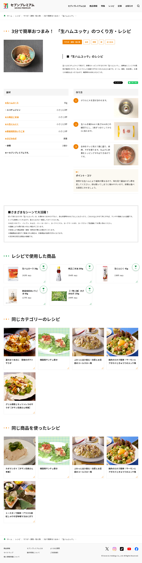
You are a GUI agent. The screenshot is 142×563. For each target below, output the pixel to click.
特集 (103, 5)
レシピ (111, 5)
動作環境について (33, 552)
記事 (120, 5)
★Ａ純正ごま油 (12, 116)
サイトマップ (8, 552)
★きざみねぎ (11, 138)
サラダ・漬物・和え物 (32, 16)
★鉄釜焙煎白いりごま (15, 131)
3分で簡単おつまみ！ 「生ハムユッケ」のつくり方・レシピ (67, 16)
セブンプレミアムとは (77, 5)
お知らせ (129, 5)
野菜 (94, 42)
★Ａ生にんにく (12, 124)
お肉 (86, 42)
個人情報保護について (12, 557)
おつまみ (110, 42)
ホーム (8, 16)
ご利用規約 (54, 552)
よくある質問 (55, 548)
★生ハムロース (12, 102)
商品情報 (93, 5)
